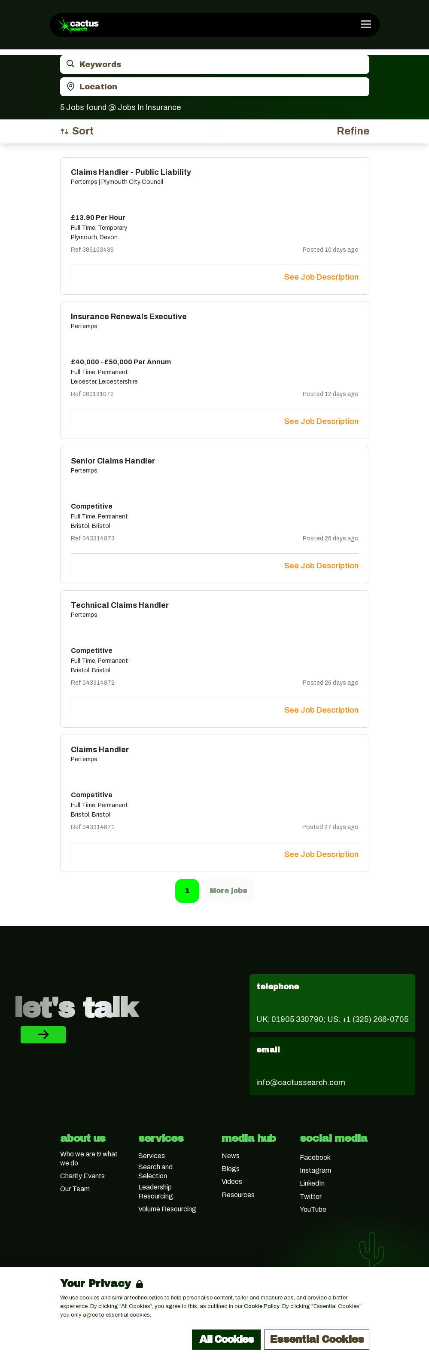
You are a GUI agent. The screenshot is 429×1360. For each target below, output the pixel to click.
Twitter (311, 1196)
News (231, 1155)
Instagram (315, 1170)
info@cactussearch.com (300, 1082)
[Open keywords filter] (215, 64)
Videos (232, 1181)
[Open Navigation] (366, 24)
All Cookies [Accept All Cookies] (226, 1339)
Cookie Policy (262, 1306)
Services (151, 1155)
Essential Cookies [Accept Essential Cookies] (317, 1339)
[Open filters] (353, 131)
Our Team (75, 1188)
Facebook (315, 1157)
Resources (238, 1194)
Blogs (231, 1168)
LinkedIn (312, 1183)
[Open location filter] (215, 87)
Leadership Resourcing (155, 1191)
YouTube (313, 1209)
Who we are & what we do (89, 1158)
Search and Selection (155, 1171)
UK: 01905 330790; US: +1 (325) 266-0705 (332, 1019)
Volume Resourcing (167, 1209)
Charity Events (82, 1176)
